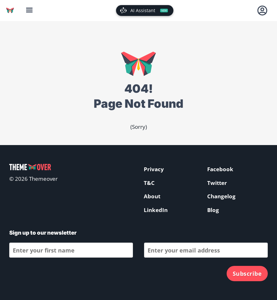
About (152, 196)
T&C (149, 183)
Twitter (217, 183)
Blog (213, 210)
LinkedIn (156, 210)
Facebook (220, 169)
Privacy (154, 169)
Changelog (221, 196)
